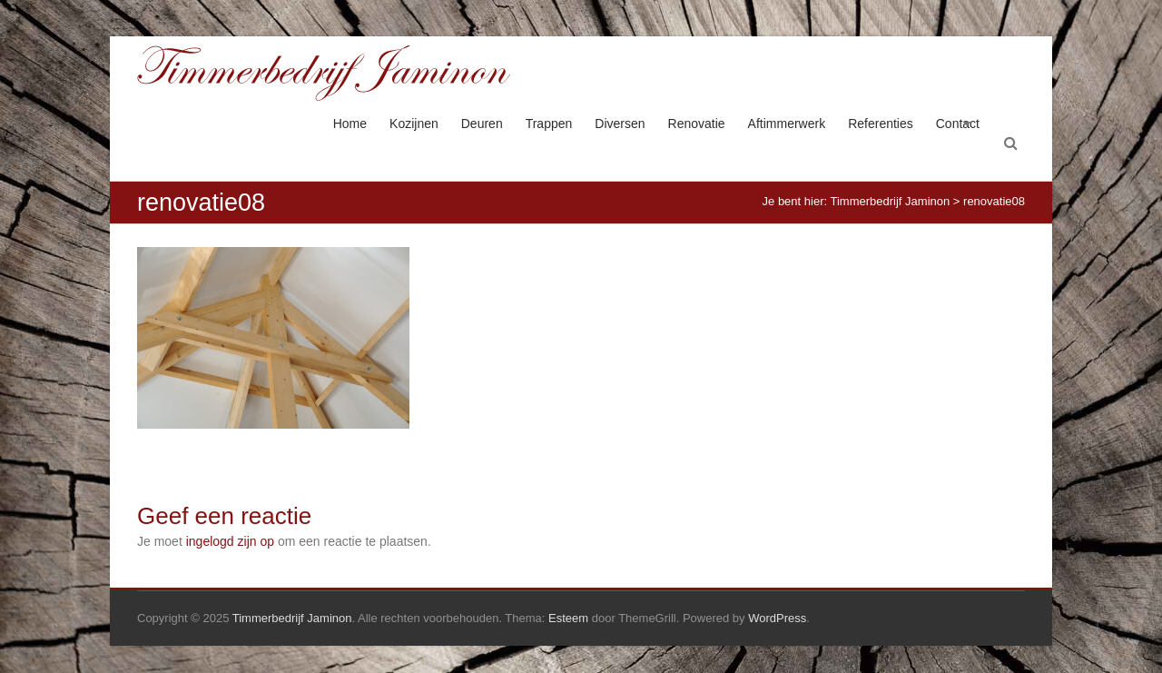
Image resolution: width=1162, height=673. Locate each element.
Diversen (620, 123)
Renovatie (696, 123)
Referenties (880, 123)
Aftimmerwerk (787, 123)
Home (350, 123)
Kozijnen (413, 123)
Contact (958, 123)
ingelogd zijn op (230, 541)
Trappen (549, 123)
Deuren (482, 123)
